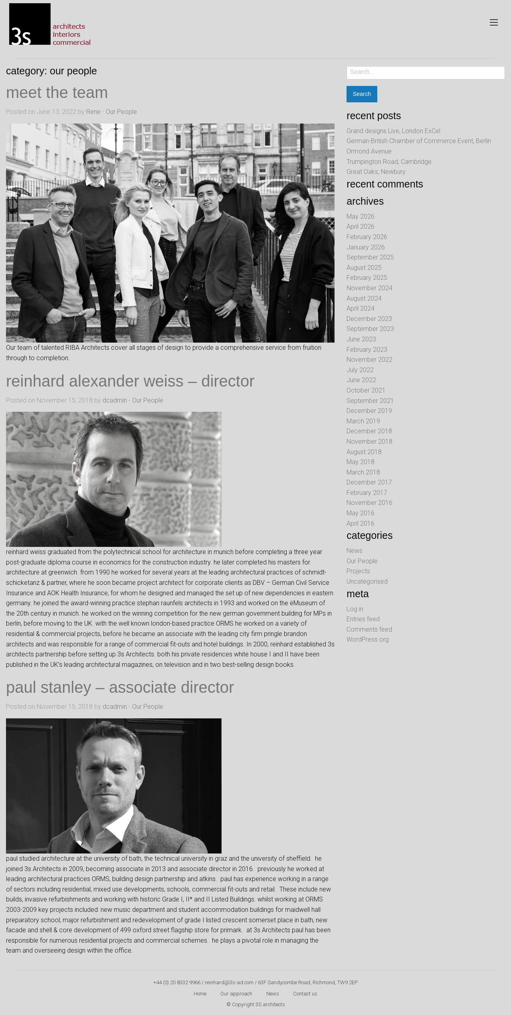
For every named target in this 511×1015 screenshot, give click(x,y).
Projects (358, 571)
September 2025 (370, 257)
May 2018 (360, 462)
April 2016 (360, 523)
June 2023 (361, 339)
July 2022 (360, 370)
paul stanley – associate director (120, 687)
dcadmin (115, 400)
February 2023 (367, 349)
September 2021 (370, 401)
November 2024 (369, 288)
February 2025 (367, 277)
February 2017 (367, 493)
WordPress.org (368, 639)
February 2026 (367, 237)
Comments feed (369, 629)
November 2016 (369, 503)
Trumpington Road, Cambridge (389, 162)
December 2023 (369, 319)
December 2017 (369, 482)
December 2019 (369, 411)
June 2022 (361, 380)
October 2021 (366, 390)
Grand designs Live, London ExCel (393, 131)
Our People (121, 112)
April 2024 (360, 308)
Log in (355, 609)
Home (200, 994)
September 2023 (370, 329)
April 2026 (360, 226)
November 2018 (369, 441)
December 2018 (369, 431)
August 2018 (364, 452)
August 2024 (364, 298)
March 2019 (363, 421)
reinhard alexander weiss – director (130, 381)
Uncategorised (367, 581)
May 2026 (360, 216)
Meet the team (57, 92)
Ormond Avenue (369, 151)
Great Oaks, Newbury (376, 171)
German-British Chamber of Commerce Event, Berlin (419, 141)
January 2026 (366, 247)
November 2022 (369, 359)
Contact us (305, 994)
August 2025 (364, 267)
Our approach (236, 994)
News (354, 550)
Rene (93, 112)
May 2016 (360, 513)
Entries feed (363, 619)
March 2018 (363, 472)
